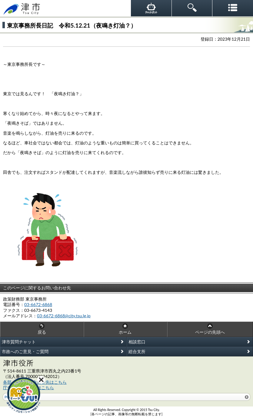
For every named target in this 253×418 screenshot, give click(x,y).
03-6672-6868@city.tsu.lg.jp (64, 315)
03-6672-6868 (38, 304)
